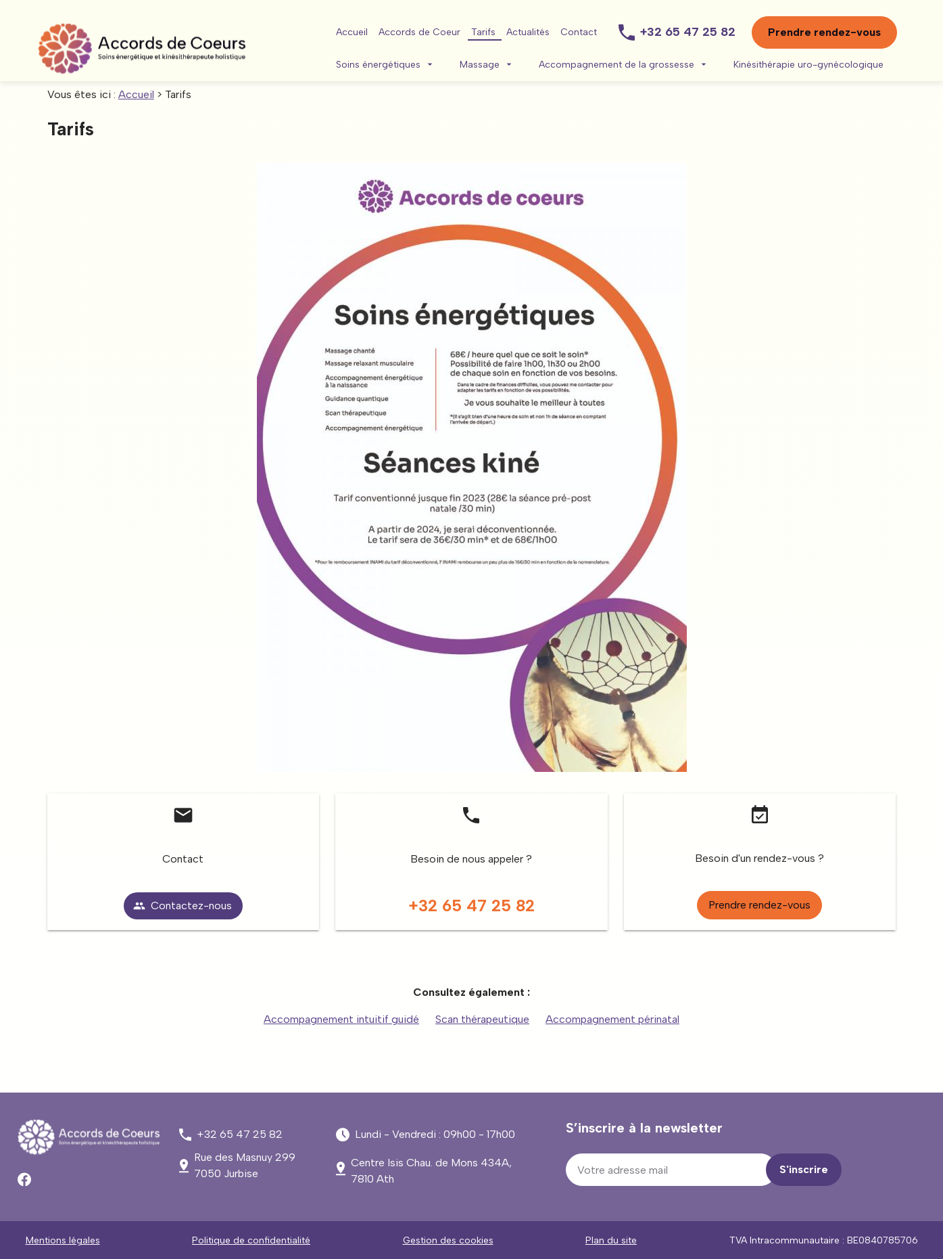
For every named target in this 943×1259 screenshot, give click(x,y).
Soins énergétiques (378, 64)
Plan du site (611, 1240)
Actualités (528, 32)
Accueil (352, 32)
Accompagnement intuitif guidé (341, 1019)
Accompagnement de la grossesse (616, 64)
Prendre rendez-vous (824, 32)
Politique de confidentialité (251, 1240)
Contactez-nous (182, 905)
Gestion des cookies (448, 1240)
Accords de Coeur (419, 32)
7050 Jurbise (244, 1165)
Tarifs (483, 32)
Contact (578, 32)
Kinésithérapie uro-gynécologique (808, 64)
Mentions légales (63, 1240)
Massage (480, 64)
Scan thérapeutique (482, 1019)
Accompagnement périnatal (612, 1019)
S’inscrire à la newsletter (644, 1128)
